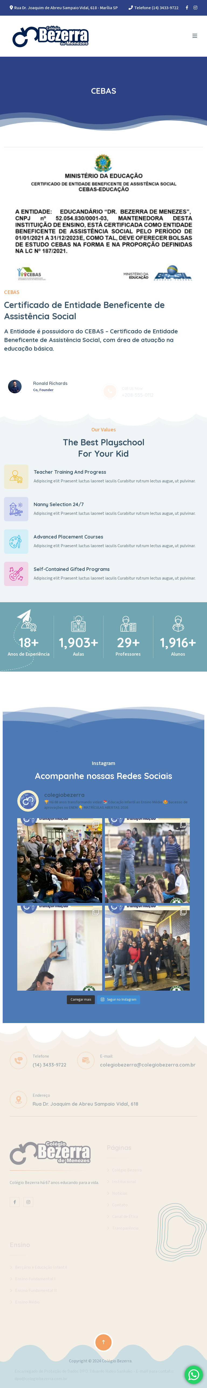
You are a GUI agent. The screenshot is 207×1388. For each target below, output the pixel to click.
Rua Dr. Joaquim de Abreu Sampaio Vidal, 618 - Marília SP (66, 8)
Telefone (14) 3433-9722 (156, 8)
